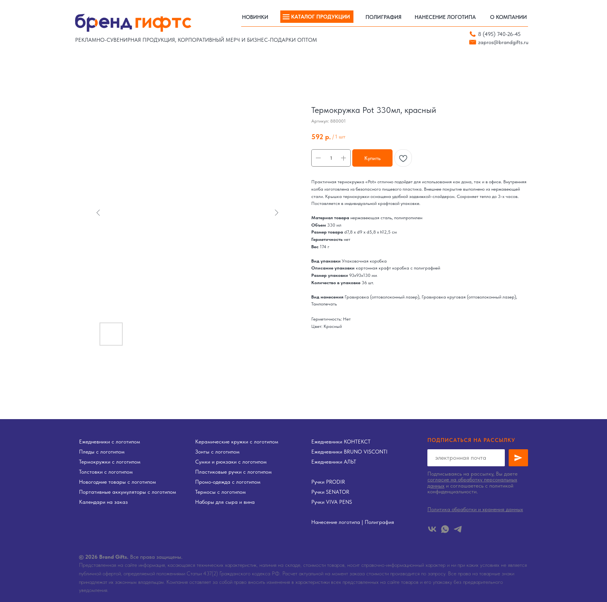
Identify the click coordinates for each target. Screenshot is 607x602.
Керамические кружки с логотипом (236, 441)
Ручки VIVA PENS (331, 502)
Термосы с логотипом (220, 492)
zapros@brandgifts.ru (503, 42)
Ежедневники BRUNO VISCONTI (349, 452)
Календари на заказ (103, 502)
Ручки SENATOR (330, 492)
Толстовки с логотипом (106, 472)
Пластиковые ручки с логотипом (233, 472)
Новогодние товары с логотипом (117, 482)
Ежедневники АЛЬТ (333, 462)
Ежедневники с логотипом (109, 441)
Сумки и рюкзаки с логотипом (231, 462)
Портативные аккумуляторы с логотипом (127, 492)
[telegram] (458, 529)
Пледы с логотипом (102, 452)
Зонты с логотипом (217, 452)
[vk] (432, 529)
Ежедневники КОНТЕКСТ (340, 441)
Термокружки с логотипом (110, 462)
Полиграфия (379, 522)
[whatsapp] (445, 529)
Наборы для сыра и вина (225, 502)
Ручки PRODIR (328, 482)
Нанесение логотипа (335, 522)
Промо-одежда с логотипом (228, 482)
